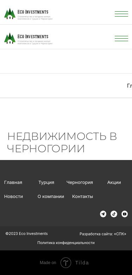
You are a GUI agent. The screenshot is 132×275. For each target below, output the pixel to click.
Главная (13, 182)
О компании (51, 196)
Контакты (82, 196)
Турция (46, 182)
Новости (13, 196)
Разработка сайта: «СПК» (103, 234)
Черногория (80, 182)
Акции (114, 182)
